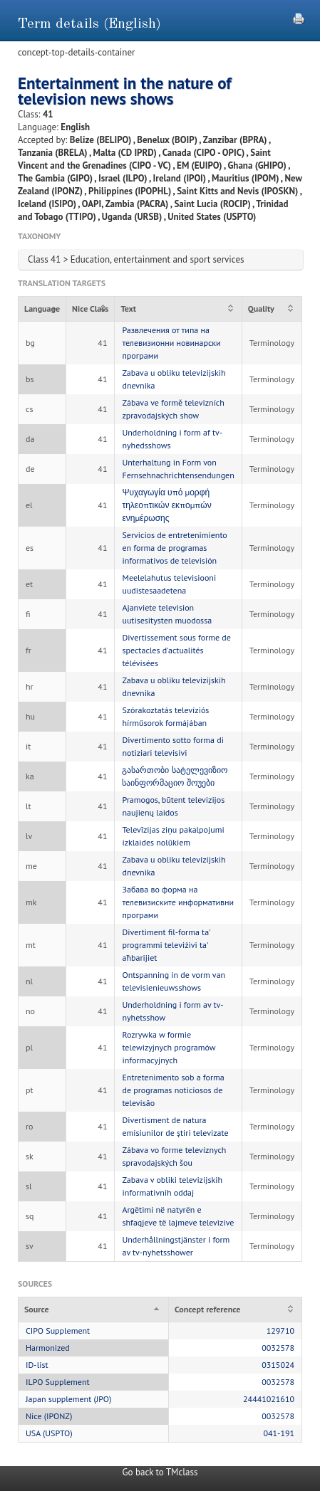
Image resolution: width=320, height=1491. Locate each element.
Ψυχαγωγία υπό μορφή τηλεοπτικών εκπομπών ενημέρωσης (166, 505)
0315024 (278, 1364)
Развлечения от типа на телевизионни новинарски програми (171, 343)
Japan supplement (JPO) (68, 1398)
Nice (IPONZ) (49, 1416)
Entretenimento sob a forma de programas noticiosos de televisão (173, 1090)
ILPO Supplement (58, 1381)
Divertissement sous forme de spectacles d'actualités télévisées (176, 650)
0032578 (278, 1347)
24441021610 (268, 1398)
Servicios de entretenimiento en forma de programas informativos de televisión (174, 548)
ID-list (37, 1364)
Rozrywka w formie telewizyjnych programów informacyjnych (168, 1047)
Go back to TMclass (160, 1472)
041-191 (278, 1433)
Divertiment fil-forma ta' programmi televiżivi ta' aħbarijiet (166, 945)
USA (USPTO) (49, 1433)
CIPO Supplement (58, 1330)
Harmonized (48, 1347)
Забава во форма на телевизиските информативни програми (178, 902)
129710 (280, 1330)
